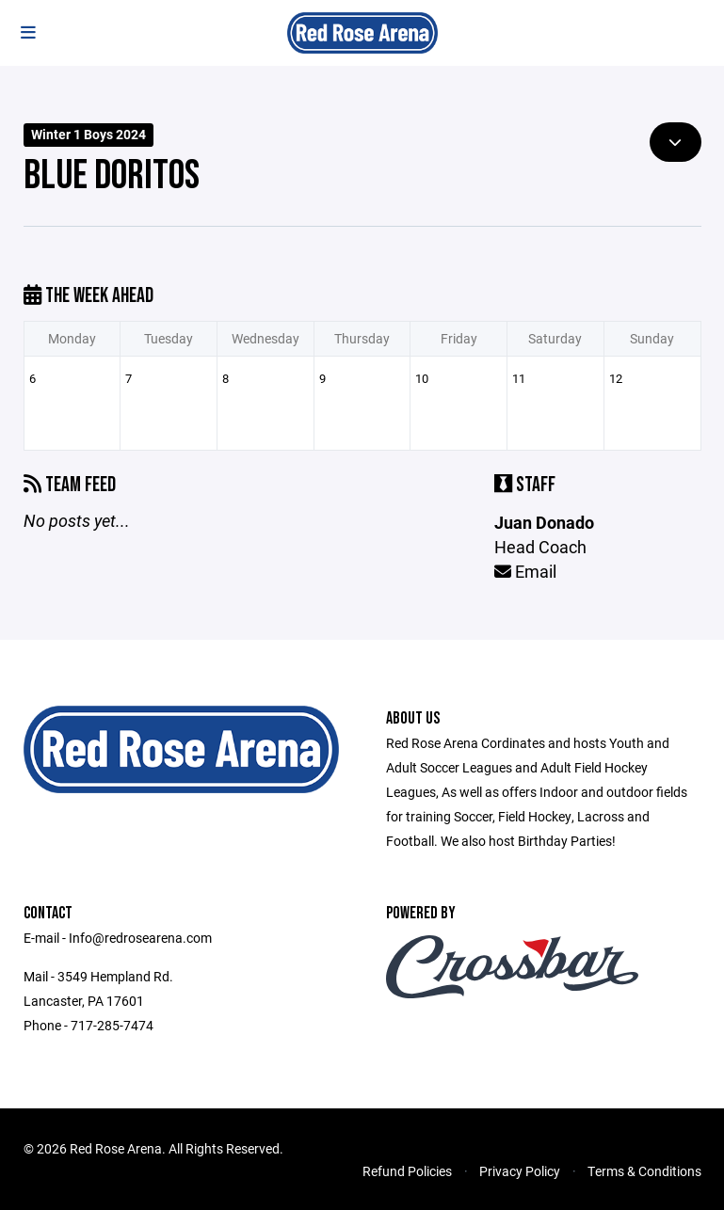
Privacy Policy (519, 1171)
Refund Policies (407, 1171)
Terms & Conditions (644, 1171)
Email (525, 571)
